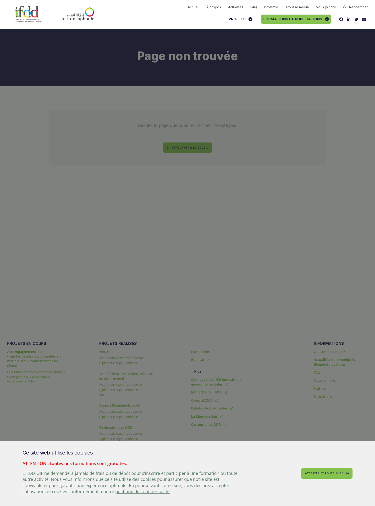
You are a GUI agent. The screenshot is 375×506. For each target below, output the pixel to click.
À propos (213, 7)
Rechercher (355, 7)
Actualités (235, 7)
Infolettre (271, 7)
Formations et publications (296, 19)
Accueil (193, 7)
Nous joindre (326, 7)
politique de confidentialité (142, 491)
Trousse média (297, 7)
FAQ (253, 7)
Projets (240, 19)
